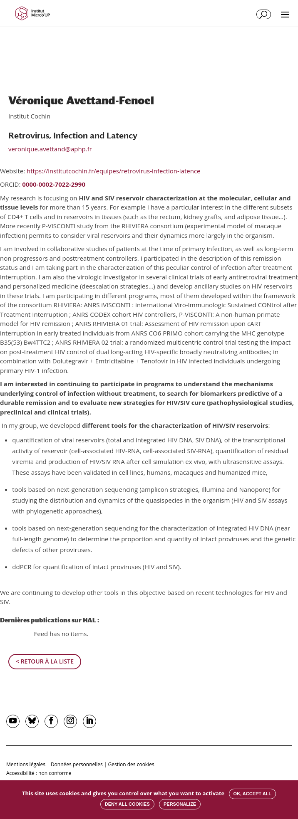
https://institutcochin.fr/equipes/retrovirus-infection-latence (113, 171)
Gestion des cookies (131, 764)
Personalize (180, 804)
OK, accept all (252, 793)
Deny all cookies (127, 804)
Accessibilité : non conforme (39, 773)
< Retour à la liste (45, 661)
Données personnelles (77, 764)
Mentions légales (25, 764)
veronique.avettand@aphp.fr (50, 149)
